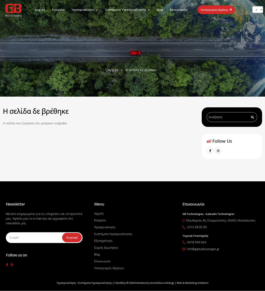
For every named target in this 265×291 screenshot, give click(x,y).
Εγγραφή (72, 237)
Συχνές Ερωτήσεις (106, 247)
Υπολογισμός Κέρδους (214, 10)
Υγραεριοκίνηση (82, 10)
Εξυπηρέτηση (103, 241)
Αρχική (40, 10)
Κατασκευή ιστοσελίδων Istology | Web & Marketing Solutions (172, 283)
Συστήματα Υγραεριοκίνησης (125, 10)
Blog (160, 10)
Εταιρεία (58, 10)
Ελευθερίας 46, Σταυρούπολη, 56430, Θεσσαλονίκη (220, 220)
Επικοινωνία (179, 10)
